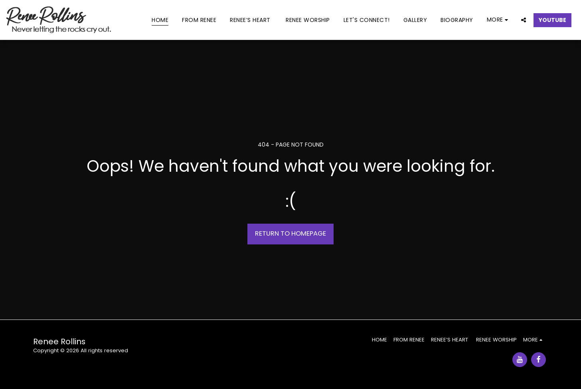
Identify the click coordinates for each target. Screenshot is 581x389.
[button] (524, 20)
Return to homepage (290, 233)
